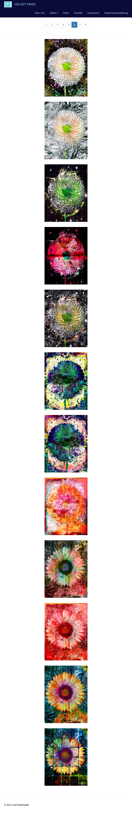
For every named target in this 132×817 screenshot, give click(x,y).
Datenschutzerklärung (116, 13)
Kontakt (78, 13)
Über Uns (40, 13)
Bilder (54, 13)
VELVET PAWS (25, 4)
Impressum (93, 13)
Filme (66, 13)
